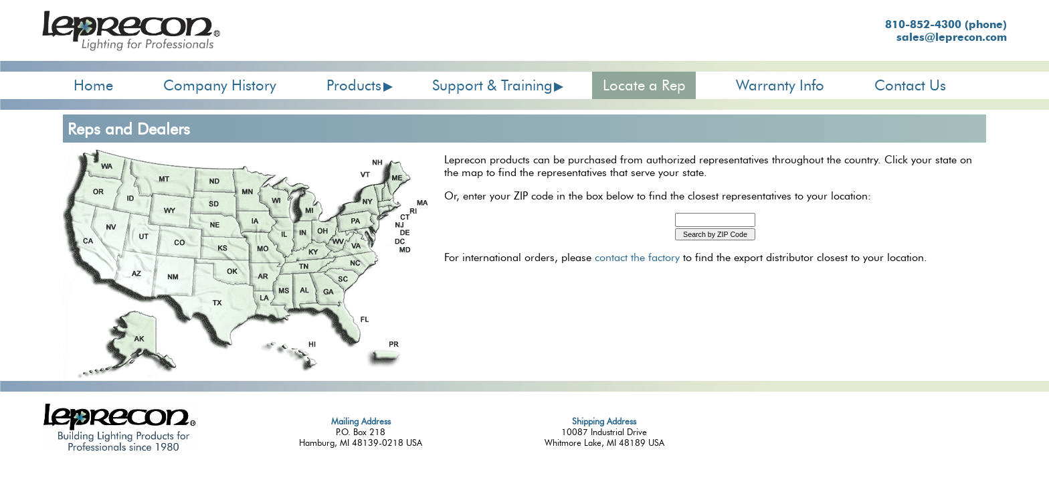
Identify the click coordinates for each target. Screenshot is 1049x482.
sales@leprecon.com (951, 37)
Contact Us (910, 85)
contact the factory (637, 257)
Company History (219, 85)
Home (93, 85)
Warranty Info (780, 85)
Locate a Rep (644, 85)
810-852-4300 (946, 24)
